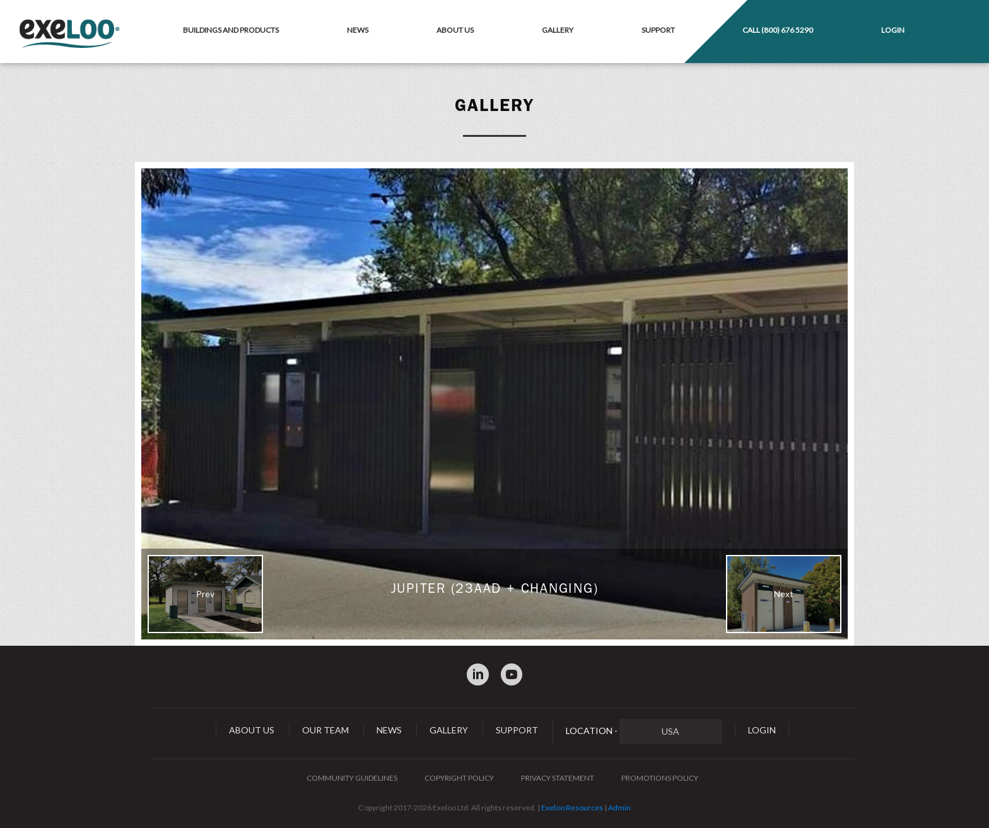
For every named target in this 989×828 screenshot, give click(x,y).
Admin (619, 807)
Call (777, 30)
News (357, 30)
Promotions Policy (659, 778)
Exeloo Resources (572, 807)
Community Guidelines (352, 778)
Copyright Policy (459, 778)
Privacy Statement (557, 778)
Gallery (557, 30)
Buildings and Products (231, 30)
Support (658, 30)
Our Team (325, 730)
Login (892, 30)
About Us (455, 30)
